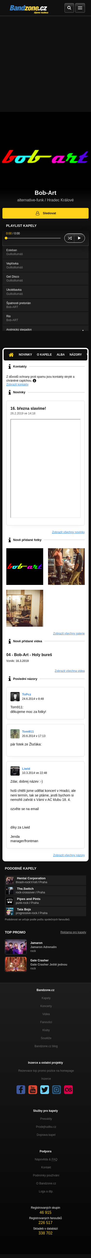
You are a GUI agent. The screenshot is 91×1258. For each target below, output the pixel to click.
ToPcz (26, 694)
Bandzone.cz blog (46, 1046)
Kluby (46, 1030)
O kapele (44, 354)
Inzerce (46, 1078)
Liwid (26, 768)
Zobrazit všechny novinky (68, 532)
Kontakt (46, 1167)
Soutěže (46, 1038)
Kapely (46, 998)
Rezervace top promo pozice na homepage (46, 1070)
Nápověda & (46, 1159)
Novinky (25, 354)
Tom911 (28, 731)
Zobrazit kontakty (17, 384)
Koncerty (46, 1006)
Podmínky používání (46, 1175)
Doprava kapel (46, 1135)
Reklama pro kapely (73, 932)
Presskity (46, 1119)
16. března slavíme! (28, 408)
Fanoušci (46, 1022)
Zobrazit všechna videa (70, 671)
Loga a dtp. (46, 1191)
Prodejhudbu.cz (46, 1127)
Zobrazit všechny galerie (69, 633)
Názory (76, 354)
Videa (46, 1014)
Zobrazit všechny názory (69, 855)
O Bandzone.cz (46, 1183)
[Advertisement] (45, 64)
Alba (61, 354)
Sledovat (45, 213)
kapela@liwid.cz (22, 818)
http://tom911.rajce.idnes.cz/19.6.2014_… (41, 749)
